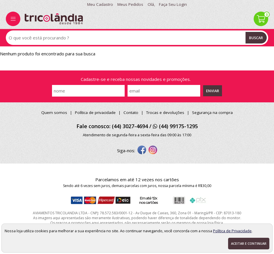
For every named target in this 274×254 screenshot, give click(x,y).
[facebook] (141, 150)
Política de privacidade (95, 112)
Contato (130, 112)
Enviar (212, 90)
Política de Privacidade (232, 230)
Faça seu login (173, 4)
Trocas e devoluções (165, 112)
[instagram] (152, 150)
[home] (54, 18)
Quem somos (54, 112)
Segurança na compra (212, 112)
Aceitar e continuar (248, 243)
